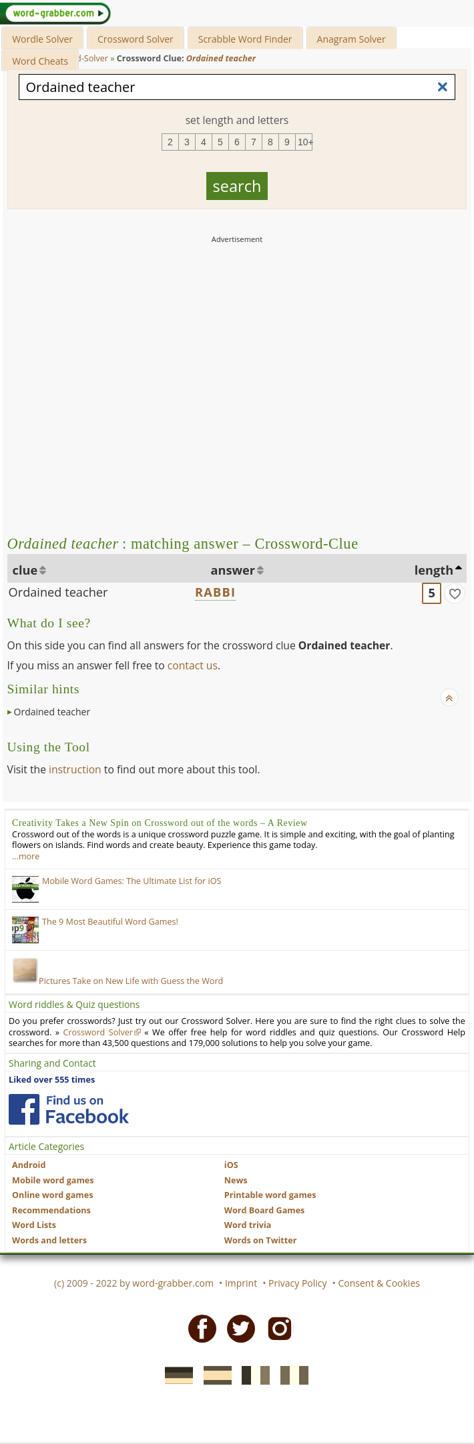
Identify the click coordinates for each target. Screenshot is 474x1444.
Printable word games (270, 1195)
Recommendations (51, 1210)
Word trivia (248, 1225)
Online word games (52, 1195)
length (434, 570)
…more (25, 856)
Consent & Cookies (379, 1283)
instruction (75, 769)
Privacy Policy (297, 1283)
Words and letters (49, 1240)
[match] (454, 593)
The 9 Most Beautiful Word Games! (110, 921)
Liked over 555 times (52, 1079)
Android (28, 1165)
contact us (193, 665)
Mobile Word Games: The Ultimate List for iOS (131, 881)
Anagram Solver (351, 39)
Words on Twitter (260, 1240)
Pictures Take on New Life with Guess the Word (117, 981)
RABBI (215, 592)
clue (25, 570)
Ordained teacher (58, 592)
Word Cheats (40, 61)
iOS (231, 1165)
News (236, 1180)
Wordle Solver (42, 39)
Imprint (241, 1283)
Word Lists (34, 1225)
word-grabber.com (173, 1283)
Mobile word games (52, 1180)
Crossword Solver (135, 39)
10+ (305, 142)
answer (233, 570)
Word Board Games (264, 1210)
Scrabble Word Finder (245, 39)
